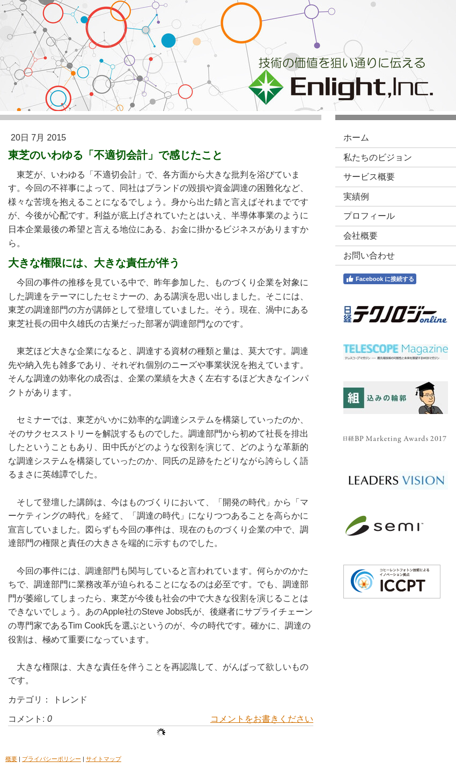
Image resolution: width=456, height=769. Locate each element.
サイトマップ (103, 759)
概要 (11, 759)
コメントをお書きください (261, 718)
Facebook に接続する (379, 279)
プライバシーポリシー (51, 759)
